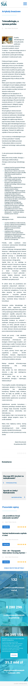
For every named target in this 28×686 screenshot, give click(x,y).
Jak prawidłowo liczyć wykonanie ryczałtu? (11, 517)
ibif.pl (25, 683)
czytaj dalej (6, 527)
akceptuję (14, 655)
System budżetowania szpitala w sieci (14, 534)
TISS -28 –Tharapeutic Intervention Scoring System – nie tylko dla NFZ (14, 552)
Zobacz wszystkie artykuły (14, 568)
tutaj (18, 646)
